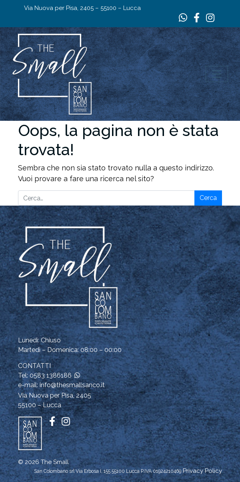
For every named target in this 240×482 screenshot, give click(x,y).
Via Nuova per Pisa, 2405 (54, 395)
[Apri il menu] (217, 74)
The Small (55, 462)
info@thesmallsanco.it (72, 385)
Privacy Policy (202, 470)
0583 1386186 (51, 375)
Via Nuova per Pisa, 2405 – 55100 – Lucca (82, 8)
